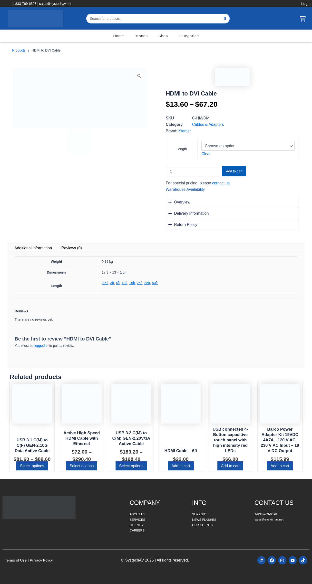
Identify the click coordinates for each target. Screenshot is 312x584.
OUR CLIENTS (202, 524)
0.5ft (105, 283)
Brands (141, 36)
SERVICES (138, 519)
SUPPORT (199, 514)
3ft (112, 283)
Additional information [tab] (33, 248)
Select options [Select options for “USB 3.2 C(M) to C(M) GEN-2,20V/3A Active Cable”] (131, 466)
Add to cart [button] (180, 466)
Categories (189, 36)
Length (181, 149)
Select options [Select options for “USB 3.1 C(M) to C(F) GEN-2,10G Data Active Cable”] (32, 466)
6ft (118, 283)
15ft (132, 283)
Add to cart (234, 171)
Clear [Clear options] (206, 154)
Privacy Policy (43, 560)
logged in (41, 346)
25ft (139, 283)
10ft (124, 283)
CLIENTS (136, 524)
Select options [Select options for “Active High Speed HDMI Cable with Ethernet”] (81, 466)
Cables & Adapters (208, 124)
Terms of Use (16, 560)
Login (306, 4)
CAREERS (137, 530)
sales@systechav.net (269, 519)
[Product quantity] (193, 171)
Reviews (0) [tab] (71, 248)
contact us (221, 183)
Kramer (184, 131)
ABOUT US (138, 514)
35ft (147, 283)
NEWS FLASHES (204, 519)
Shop (163, 36)
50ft (154, 283)
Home (118, 36)
